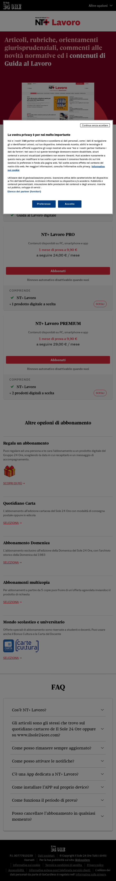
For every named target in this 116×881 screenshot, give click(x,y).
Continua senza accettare (95, 125)
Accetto (70, 204)
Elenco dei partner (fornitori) (24, 191)
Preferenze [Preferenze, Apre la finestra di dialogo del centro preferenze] (44, 204)
